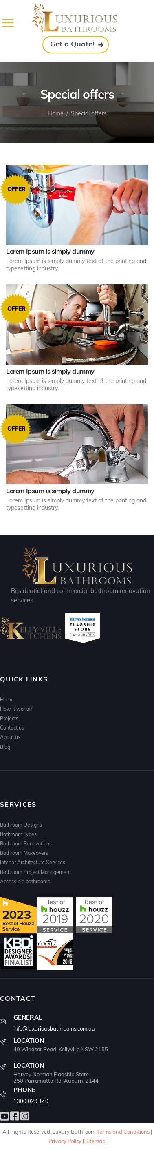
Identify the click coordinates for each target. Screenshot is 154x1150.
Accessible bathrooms (25, 881)
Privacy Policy (64, 1141)
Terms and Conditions (123, 1131)
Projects (9, 718)
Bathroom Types (18, 834)
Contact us (12, 728)
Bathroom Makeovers (24, 853)
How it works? (16, 709)
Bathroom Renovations (26, 843)
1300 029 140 (30, 1101)
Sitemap (95, 1141)
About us (10, 737)
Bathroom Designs (21, 825)
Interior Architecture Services (32, 862)
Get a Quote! (72, 44)
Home (56, 113)
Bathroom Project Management (35, 872)
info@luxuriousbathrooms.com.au (54, 1028)
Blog (5, 747)
